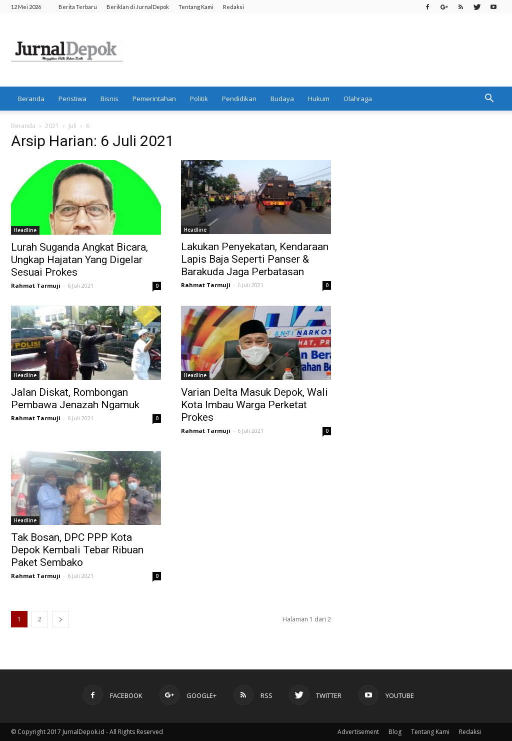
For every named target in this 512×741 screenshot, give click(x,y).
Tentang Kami (196, 7)
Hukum (319, 98)
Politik (199, 98)
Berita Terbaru (77, 7)
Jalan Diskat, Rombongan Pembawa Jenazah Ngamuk (75, 398)
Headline (25, 230)
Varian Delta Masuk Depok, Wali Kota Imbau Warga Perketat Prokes (254, 404)
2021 (52, 126)
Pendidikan (239, 98)
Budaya (282, 98)
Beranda (31, 98)
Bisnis (109, 98)
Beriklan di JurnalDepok (137, 7)
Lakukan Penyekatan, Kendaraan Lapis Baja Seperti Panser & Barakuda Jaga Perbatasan (254, 259)
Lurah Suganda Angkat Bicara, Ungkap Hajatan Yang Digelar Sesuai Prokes (79, 259)
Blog (395, 731)
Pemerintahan (154, 98)
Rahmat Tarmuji (35, 285)
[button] (489, 99)
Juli (72, 126)
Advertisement (358, 731)
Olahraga (358, 98)
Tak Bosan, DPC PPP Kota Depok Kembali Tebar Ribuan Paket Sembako (77, 549)
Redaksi (233, 7)
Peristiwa (72, 98)
